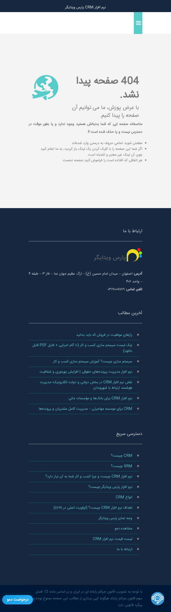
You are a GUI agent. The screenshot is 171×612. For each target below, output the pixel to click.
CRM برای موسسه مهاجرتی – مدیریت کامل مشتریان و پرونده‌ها (85, 409)
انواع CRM (124, 497)
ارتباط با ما (124, 549)
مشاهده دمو (123, 529)
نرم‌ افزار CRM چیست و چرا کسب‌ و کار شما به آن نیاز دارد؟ (88, 477)
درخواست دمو (17, 599)
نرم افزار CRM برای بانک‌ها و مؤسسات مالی (100, 398)
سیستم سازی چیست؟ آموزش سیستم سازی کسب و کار (92, 362)
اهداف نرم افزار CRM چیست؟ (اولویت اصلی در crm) (93, 508)
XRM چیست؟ (121, 466)
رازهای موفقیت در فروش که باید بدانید (104, 335)
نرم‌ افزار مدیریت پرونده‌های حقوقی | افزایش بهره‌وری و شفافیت (86, 372)
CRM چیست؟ (121, 456)
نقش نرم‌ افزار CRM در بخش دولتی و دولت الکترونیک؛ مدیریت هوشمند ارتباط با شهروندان (86, 385)
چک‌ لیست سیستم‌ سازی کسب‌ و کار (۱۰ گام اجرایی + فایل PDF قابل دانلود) (82, 348)
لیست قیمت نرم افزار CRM (112, 539)
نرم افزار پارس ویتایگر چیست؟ (110, 487)
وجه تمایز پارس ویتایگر (115, 518)
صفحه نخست (73, 160)
